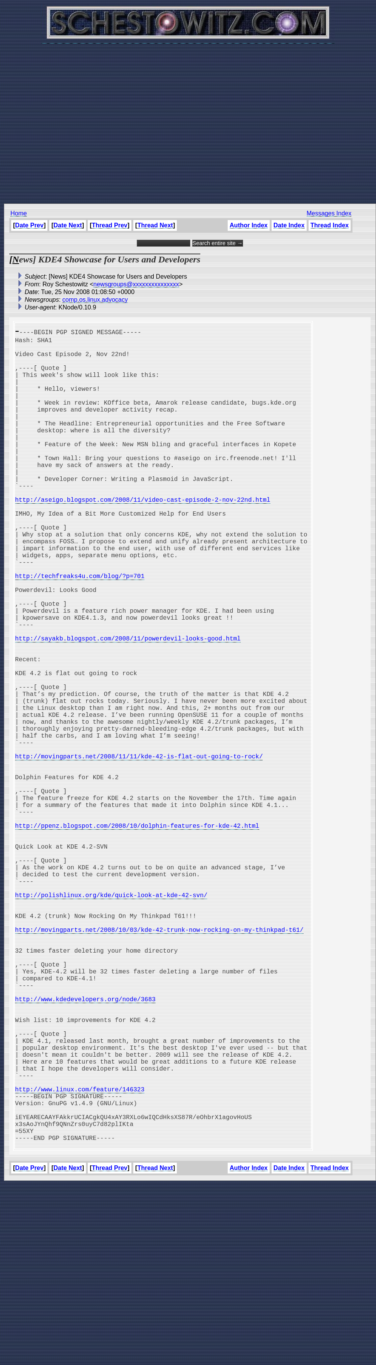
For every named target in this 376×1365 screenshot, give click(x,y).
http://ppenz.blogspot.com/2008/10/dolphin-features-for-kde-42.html (137, 935)
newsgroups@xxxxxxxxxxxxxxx (136, 284)
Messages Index (329, 213)
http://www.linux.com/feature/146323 (79, 1257)
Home (18, 213)
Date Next (68, 225)
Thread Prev (109, 225)
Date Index (289, 225)
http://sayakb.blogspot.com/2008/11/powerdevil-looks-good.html (128, 706)
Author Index (249, 225)
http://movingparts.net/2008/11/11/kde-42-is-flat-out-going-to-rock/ (139, 850)
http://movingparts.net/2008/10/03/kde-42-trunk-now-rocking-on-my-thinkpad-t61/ (159, 1062)
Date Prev (29, 225)
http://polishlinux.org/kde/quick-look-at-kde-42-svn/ (111, 1019)
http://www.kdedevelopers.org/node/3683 (85, 1147)
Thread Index (330, 225)
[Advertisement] (186, 119)
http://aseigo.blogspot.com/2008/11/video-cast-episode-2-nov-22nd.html (142, 536)
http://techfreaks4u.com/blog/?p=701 (79, 629)
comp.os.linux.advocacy (95, 299)
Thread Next (155, 225)
